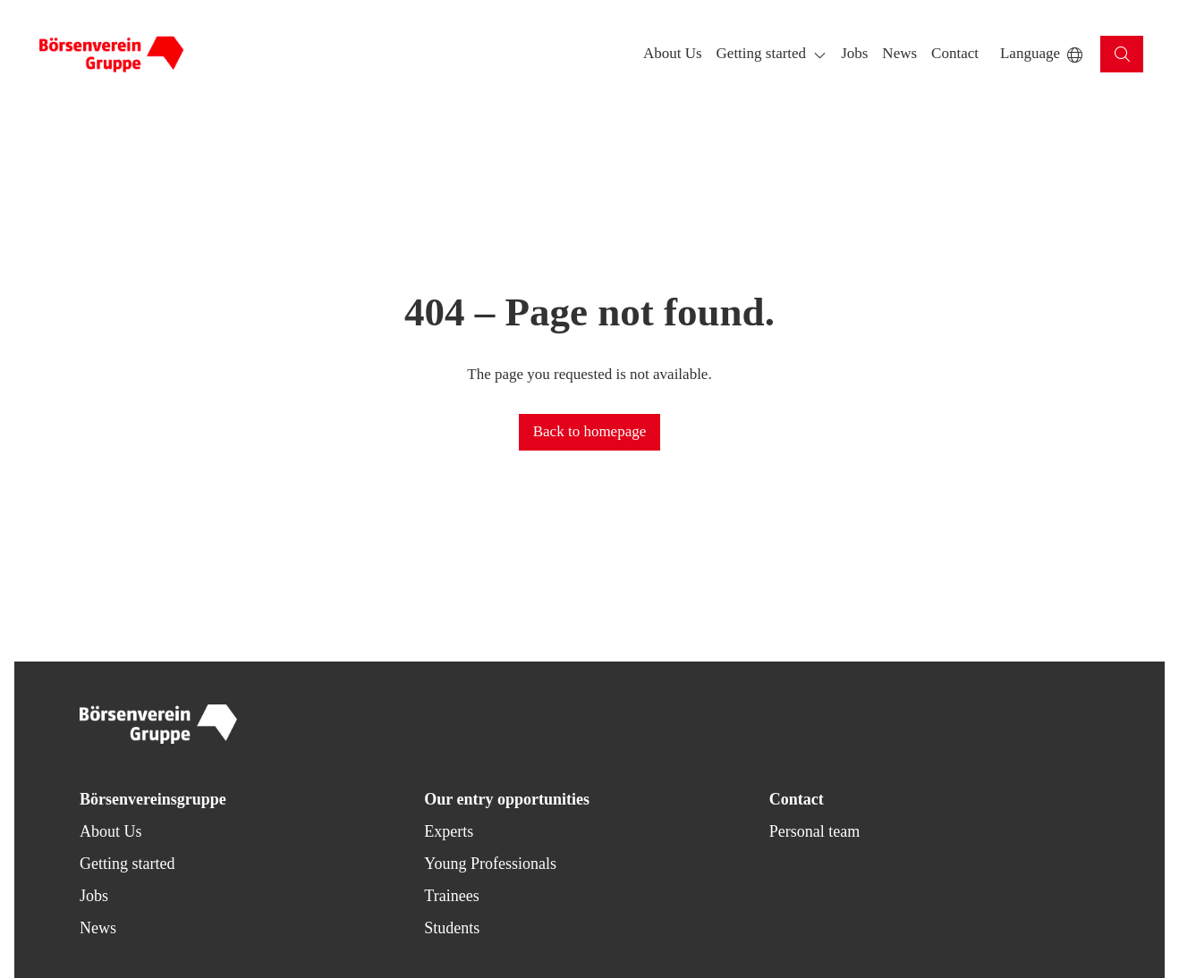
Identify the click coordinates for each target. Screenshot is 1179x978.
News (98, 928)
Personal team (814, 831)
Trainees (451, 896)
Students (451, 928)
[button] (672, 54)
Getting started (127, 864)
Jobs (94, 896)
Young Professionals (490, 864)
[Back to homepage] (111, 54)
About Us (111, 831)
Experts (448, 831)
